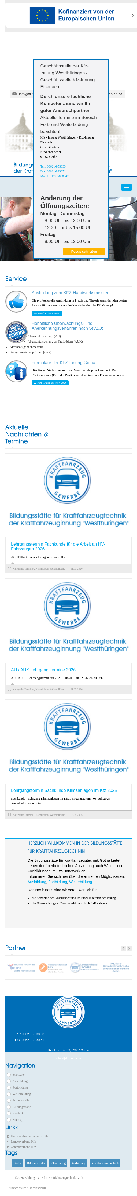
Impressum (18, 1188)
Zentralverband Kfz (23, 1147)
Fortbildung (57, 882)
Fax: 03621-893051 (52, 171)
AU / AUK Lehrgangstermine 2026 (43, 670)
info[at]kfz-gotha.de (68, 1058)
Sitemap (18, 1120)
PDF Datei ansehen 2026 (50, 382)
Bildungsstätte (22, 1107)
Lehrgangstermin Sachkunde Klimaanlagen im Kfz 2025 (64, 790)
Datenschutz (38, 1188)
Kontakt (18, 1113)
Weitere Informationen (47, 313)
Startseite (19, 1075)
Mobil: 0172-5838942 (54, 176)
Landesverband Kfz (23, 1141)
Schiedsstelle (21, 1100)
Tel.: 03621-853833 (52, 166)
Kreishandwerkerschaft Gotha (30, 1136)
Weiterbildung (80, 882)
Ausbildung (37, 882)
